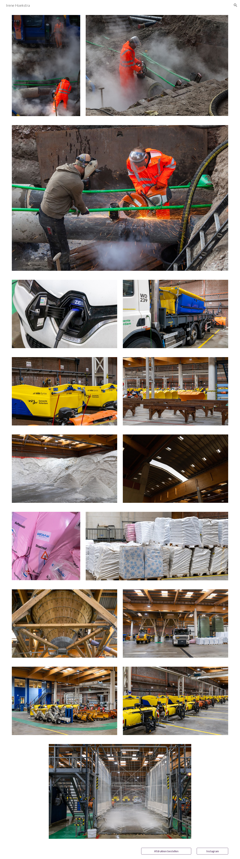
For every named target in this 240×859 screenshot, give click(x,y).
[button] (235, 5)
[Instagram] (212, 851)
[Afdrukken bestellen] (166, 851)
